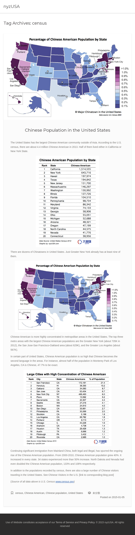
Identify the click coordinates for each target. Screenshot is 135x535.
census (19, 493)
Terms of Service (65, 522)
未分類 (96, 493)
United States (75, 493)
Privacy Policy (87, 522)
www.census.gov (65, 481)
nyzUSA (12, 6)
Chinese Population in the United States (67, 130)
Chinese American (34, 493)
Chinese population (56, 493)
